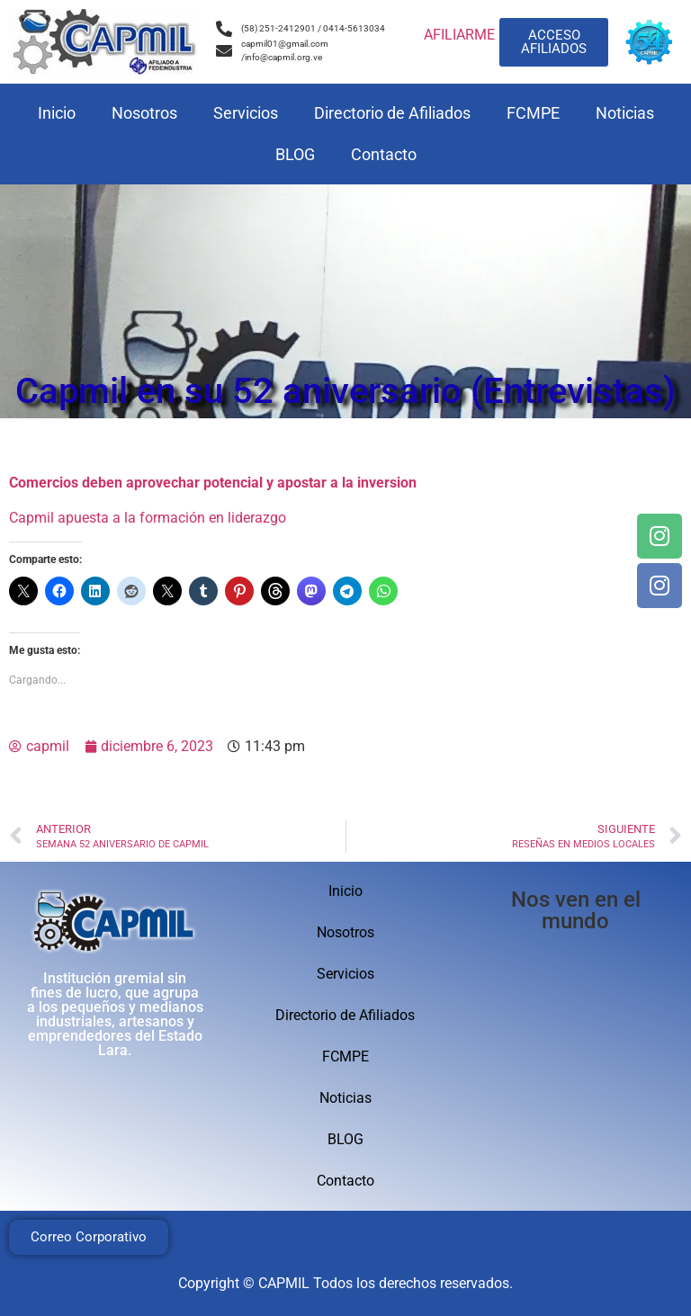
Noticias (625, 112)
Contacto (384, 154)
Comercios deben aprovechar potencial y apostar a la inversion (213, 482)
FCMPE (533, 112)
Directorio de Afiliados (392, 112)
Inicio (57, 112)
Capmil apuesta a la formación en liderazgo (147, 517)
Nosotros (144, 112)
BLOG (295, 154)
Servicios (245, 112)
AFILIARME (459, 34)
